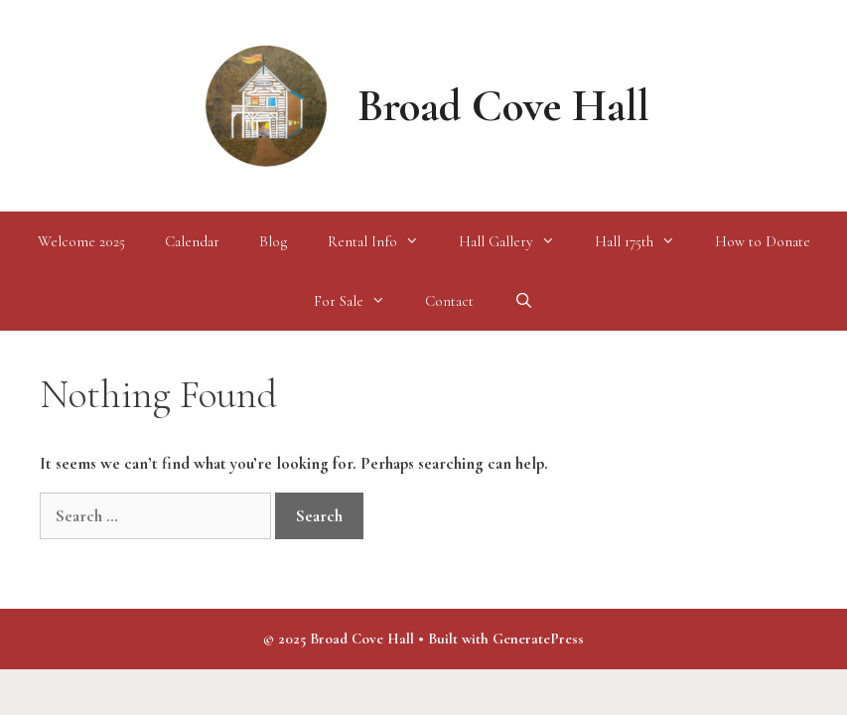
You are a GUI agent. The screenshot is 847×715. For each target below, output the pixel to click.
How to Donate (762, 241)
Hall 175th (645, 241)
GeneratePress (538, 638)
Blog (273, 241)
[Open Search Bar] (523, 301)
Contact (449, 301)
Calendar (192, 241)
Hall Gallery (517, 241)
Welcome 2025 (81, 241)
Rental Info (383, 241)
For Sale (359, 301)
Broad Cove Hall (503, 105)
